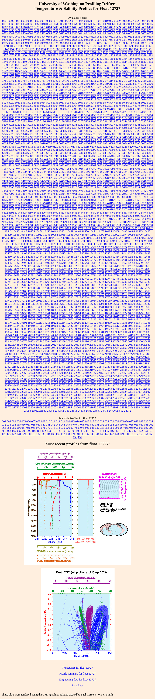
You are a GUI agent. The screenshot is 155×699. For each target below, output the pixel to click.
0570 (137, 30)
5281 (99, 127)
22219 (46, 376)
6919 (43, 165)
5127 (118, 112)
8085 (99, 196)
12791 (54, 284)
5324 (150, 130)
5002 (150, 96)
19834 (8, 332)
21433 (115, 357)
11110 (66, 244)
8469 (131, 212)
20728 (31, 350)
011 (53, 421)
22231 (54, 376)
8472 (137, 212)
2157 (36, 83)
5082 (11, 108)
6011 (24, 143)
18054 (85, 300)
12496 (39, 262)
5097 (99, 108)
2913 (150, 93)
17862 (116, 297)
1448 (11, 61)
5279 (87, 127)
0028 (137, 20)
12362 (31, 247)
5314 (87, 130)
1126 (111, 46)
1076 (99, 42)
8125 (5, 200)
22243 (77, 376)
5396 (36, 137)
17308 (100, 291)
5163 (144, 115)
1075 (93, 42)
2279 (150, 86)
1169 (136, 49)
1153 (37, 49)
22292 (8, 379)
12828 (146, 284)
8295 (43, 209)
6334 (43, 152)
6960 (81, 165)
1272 (124, 52)
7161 (118, 171)
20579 (139, 344)
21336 (46, 357)
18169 (46, 303)
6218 (86, 146)
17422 (46, 294)
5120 (74, 112)
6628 (5, 159)
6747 (125, 159)
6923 (68, 165)
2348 (68, 90)
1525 (43, 64)
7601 (30, 187)
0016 (93, 20)
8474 (144, 212)
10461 (62, 231)
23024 (123, 391)
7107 (144, 168)
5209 (93, 121)
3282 (87, 96)
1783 (17, 80)
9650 (62, 225)
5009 (43, 99)
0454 (137, 27)
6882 (112, 162)
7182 (11, 174)
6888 (144, 162)
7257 (24, 178)
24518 (73, 410)
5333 (55, 134)
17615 (46, 297)
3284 (99, 96)
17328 (123, 291)
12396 (100, 250)
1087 (131, 42)
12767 (46, 281)
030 (146, 421)
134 (48, 434)
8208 (30, 206)
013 (63, 421)
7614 (99, 187)
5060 (30, 105)
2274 (118, 86)
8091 (118, 196)
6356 (118, 152)
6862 (68, 162)
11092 (96, 240)
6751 (150, 159)
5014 (74, 99)
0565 (106, 30)
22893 (146, 388)
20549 (100, 344)
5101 (118, 108)
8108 (125, 196)
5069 (87, 105)
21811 (123, 363)
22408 (46, 379)
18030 (62, 300)
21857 (69, 366)
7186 (36, 174)
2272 (106, 86)
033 (9, 424)
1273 (130, 52)
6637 (55, 159)
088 (127, 427)
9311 (112, 222)
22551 (39, 382)
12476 (85, 259)
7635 (143, 187)
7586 (112, 184)
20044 (23, 335)
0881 (144, 39)
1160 (80, 49)
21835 (23, 366)
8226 (106, 206)
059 (136, 424)
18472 (131, 306)
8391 (150, 209)
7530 (112, 181)
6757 (36, 162)
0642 (87, 33)
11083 (43, 240)
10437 (133, 228)
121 (136, 430)
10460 (54, 231)
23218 (15, 398)
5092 (74, 108)
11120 (110, 244)
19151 (139, 319)
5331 (43, 134)
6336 (55, 152)
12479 (108, 259)
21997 (139, 369)
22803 (62, 388)
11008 (35, 237)
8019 (11, 196)
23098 (93, 394)
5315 (93, 130)
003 (14, 421)
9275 (24, 222)
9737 (131, 225)
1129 (130, 46)
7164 (125, 171)
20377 (131, 341)
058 (131, 424)
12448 (69, 256)
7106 (137, 168)
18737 (15, 313)
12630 (85, 269)
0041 (49, 24)
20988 (8, 354)
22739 (100, 385)
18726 (8, 313)
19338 (123, 322)
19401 (46, 325)
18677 (116, 310)
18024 (54, 300)
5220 (5, 124)
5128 (124, 112)
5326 (11, 134)
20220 (116, 338)
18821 (116, 313)
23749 (131, 404)
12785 (15, 284)
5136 (17, 115)
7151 (55, 171)
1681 (11, 74)
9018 (43, 218)
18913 (54, 316)
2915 (11, 96)
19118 (100, 319)
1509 (93, 61)
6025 (80, 143)
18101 (8, 303)
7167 (143, 171)
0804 (43, 36)
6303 (118, 149)
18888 (46, 316)
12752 (146, 278)
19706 (85, 328)
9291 (43, 222)
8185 (74, 203)
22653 (131, 382)
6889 (150, 162)
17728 (85, 297)
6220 (99, 146)
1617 (131, 68)
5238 (118, 124)
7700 (131, 190)
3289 (131, 96)
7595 (144, 184)
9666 (106, 225)
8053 (55, 196)
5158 (112, 115)
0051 (55, 24)
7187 (43, 174)
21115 (62, 354)
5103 (131, 108)
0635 (68, 33)
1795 (81, 80)
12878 (15, 288)
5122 (86, 112)
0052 (62, 24)
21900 (8, 369)
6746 (118, 159)
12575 (8, 266)
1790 (62, 80)
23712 (100, 404)
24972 (127, 410)
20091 (85, 335)
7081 (49, 168)
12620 (8, 269)
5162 (137, 115)
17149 (8, 291)
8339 (62, 209)
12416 (69, 253)
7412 (24, 181)
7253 (11, 178)
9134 (118, 218)
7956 (106, 193)
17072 (123, 288)
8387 (137, 209)
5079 (144, 105)
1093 (19, 46)
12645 (54, 272)
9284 (30, 222)
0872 (93, 39)
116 (112, 430)
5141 (49, 115)
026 (126, 421)
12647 (69, 272)
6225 (124, 146)
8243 (125, 206)
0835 (150, 36)
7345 (74, 178)
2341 (24, 90)
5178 (87, 118)
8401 (36, 212)
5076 (125, 105)
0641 (81, 33)
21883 (123, 366)
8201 (144, 203)
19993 (108, 332)
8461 (112, 212)
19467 (100, 325)
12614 (108, 266)
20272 (31, 341)
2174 (137, 83)
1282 (36, 55)
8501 (81, 215)
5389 (5, 137)
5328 (24, 134)
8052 (49, 196)
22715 (46, 385)
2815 (74, 93)
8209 (36, 206)
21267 (123, 354)
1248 (99, 52)
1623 (11, 71)
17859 (108, 297)
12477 (93, 259)
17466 (93, 294)
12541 (69, 262)
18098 (146, 300)
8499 (74, 215)
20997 (23, 354)
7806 (17, 193)
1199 (42, 52)
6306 (137, 149)
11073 (12, 240)
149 (122, 434)
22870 (131, 388)
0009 (49, 20)
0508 (62, 30)
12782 (139, 281)
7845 (49, 193)
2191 (68, 86)
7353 (93, 178)
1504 (81, 61)
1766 (87, 77)
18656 (100, 310)
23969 (42, 410)
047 (77, 424)
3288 (125, 96)
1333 (150, 55)
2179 (11, 86)
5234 (93, 124)
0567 (118, 30)
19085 (62, 319)
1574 (17, 68)
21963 (85, 369)
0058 (99, 24)
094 (4, 430)
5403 (81, 137)
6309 (5, 152)
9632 (24, 225)
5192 (17, 121)
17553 (8, 297)
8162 (112, 200)
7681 (99, 190)
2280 (5, 90)
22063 (31, 372)
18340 (15, 306)
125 (4, 434)
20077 (69, 335)
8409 (55, 212)
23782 (8, 407)
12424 (123, 253)
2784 (106, 90)
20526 (46, 344)
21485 (31, 360)
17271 (85, 291)
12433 (23, 256)
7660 (43, 190)
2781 (87, 90)
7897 (81, 193)
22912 (8, 391)
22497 (139, 379)
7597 (5, 187)
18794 (77, 313)
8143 (62, 200)
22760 (15, 388)
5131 (137, 112)
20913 (93, 350)
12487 (15, 262)
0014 (80, 20)
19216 (46, 322)
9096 (93, 218)
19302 (92, 322)
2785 (112, 90)
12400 (116, 250)
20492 (23, 344)
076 (68, 427)
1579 (49, 68)
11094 (111, 240)
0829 (112, 36)
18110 (15, 303)
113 (97, 430)
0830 (118, 36)
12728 (23, 278)
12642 (31, 272)
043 (58, 424)
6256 (11, 149)
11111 (73, 244)
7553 (11, 184)
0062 (125, 24)
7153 (68, 171)
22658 (139, 382)
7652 (30, 190)
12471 (54, 259)
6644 (99, 159)
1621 (150, 68)
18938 (77, 316)
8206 (17, 206)
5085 (30, 108)
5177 (81, 118)
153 (141, 434)
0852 (49, 39)
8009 (150, 193)
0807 (55, 36)
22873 (139, 388)
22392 (39, 379)
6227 (137, 146)
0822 (81, 36)
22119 (85, 372)
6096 (137, 143)
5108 (12, 112)
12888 (85, 288)
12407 (8, 253)
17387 (23, 294)
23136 (123, 394)
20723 (23, 350)
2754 (81, 90)
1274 (137, 52)
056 (122, 424)
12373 (116, 247)
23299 (39, 398)
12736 (62, 278)
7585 (106, 184)
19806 (146, 328)
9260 (144, 218)
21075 (47, 354)
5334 (62, 134)
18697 (131, 310)
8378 (99, 209)
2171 (118, 83)
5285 (125, 127)
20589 (8, 347)
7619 (118, 187)
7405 (11, 181)
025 (121, 421)
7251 (150, 174)
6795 (62, 162)
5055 (5, 105)
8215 (74, 206)
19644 (62, 328)
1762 (62, 77)
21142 (85, 354)
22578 (77, 382)
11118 (103, 244)
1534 (62, 64)
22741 (108, 385)
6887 (137, 162)
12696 (39, 275)
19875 (39, 332)
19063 (15, 319)
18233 (69, 303)
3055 (43, 96)
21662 (146, 360)
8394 (17, 212)
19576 (131, 325)
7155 (80, 171)
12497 (46, 262)
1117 (56, 46)
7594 (137, 184)
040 (43, 424)
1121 (80, 46)
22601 (93, 382)
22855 (123, 388)
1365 (131, 58)
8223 (99, 206)
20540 (85, 344)
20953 (123, 350)
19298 (85, 322)
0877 (125, 39)
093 (151, 427)
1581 (62, 68)
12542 (77, 262)
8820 (125, 215)
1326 (131, 55)
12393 (85, 250)
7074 (17, 168)
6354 (106, 152)
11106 (43, 244)
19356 (146, 322)
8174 (17, 203)
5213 (118, 121)
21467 (8, 360)
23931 (116, 407)
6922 (62, 165)
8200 (137, 203)
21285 (138, 354)
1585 (87, 68)
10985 (62, 234)
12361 (23, 247)
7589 (125, 184)
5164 (150, 115)
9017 (36, 218)
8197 (118, 203)
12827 (139, 284)
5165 (5, 118)
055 (117, 424)
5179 (93, 118)
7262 (49, 178)
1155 (49, 49)
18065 (100, 300)
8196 (112, 203)
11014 (50, 237)
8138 (43, 200)
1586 (93, 68)
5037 (62, 102)
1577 (36, 68)
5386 (144, 134)
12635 (123, 269)
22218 (39, 376)
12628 (69, 269)
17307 (93, 291)
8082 (93, 196)
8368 (68, 209)
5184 (125, 118)
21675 (31, 363)
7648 (17, 190)
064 (9, 427)
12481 (123, 259)
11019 (73, 237)
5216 (137, 121)
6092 (112, 143)
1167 (124, 49)
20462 (8, 344)
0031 (5, 24)
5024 (131, 99)
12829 (8, 288)
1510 (99, 61)
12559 (139, 262)
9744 (137, 225)
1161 (86, 49)
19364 (15, 325)
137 (63, 434)
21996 (131, 369)
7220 (118, 174)
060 (141, 424)
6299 (93, 149)
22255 (93, 376)
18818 (100, 313)
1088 (137, 42)
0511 (80, 30)
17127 (146, 288)
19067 (39, 319)
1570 (144, 64)
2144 (106, 80)
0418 (80, 27)
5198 (55, 121)
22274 (123, 376)
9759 (36, 228)
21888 (131, 366)
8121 (143, 196)
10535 (15, 234)
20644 (116, 347)
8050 (43, 196)
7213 (87, 174)
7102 (131, 168)
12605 (39, 266)
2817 (87, 93)
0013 (74, 20)
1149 (12, 49)
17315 (108, 291)
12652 (108, 272)
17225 (54, 291)
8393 (11, 212)
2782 (93, 90)
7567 (55, 184)
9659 (87, 225)
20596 (23, 347)
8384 (131, 209)
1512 (112, 61)
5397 (43, 137)
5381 (118, 134)
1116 (50, 46)
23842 (46, 407)
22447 (85, 379)
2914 (5, 96)
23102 (100, 394)
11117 (95, 244)
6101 (11, 146)
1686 (43, 74)
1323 (118, 55)
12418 (85, 253)
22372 (31, 379)
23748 (123, 404)
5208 (87, 121)
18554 (15, 310)
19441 (77, 325)
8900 (17, 218)
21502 (77, 360)
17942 (8, 300)
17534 (139, 294)
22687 (15, 385)
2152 (5, 83)
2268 (81, 86)
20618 (54, 347)
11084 (50, 240)
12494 (31, 262)
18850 (146, 313)
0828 (106, 36)
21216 (107, 354)
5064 (55, 105)
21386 (85, 357)
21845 (54, 366)
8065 (62, 196)
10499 (8, 234)
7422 (36, 181)
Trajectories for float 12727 (77, 667)
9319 (143, 222)
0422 (106, 27)
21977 (108, 369)
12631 (93, 269)
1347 (81, 58)
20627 (85, 347)
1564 (106, 64)
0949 (43, 42)
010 (48, 421)
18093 (131, 300)
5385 (137, 134)
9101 (106, 218)
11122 (118, 244)
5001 (144, 96)
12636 (131, 269)
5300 (11, 130)
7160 (112, 171)
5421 (11, 140)
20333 (77, 341)
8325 (55, 209)
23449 (8, 401)
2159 (49, 83)
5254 (62, 127)
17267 (77, 291)
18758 (39, 313)
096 (14, 430)
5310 (74, 130)
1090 (150, 42)
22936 (39, 391)
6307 (144, 149)
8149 (87, 200)
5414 (118, 137)
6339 (74, 152)
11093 (104, 240)
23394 (108, 398)
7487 (87, 181)
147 (112, 434)
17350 (146, 291)
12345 (140, 244)
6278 (36, 149)
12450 (85, 256)
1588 (106, 68)
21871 (93, 366)
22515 (8, 382)
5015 (80, 99)
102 (44, 430)
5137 (24, 115)
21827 (8, 366)
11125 (125, 244)
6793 (49, 162)
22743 (116, 385)
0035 (30, 24)
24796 (112, 410)
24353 (66, 410)
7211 (74, 174)
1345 (68, 58)
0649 (125, 33)
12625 (46, 269)
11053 (96, 237)
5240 (131, 124)
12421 (108, 253)
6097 (143, 143)
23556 (146, 401)
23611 (69, 404)
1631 (43, 71)
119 (126, 430)
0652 (144, 33)
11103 (21, 244)
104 (53, 430)
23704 (92, 404)
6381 (17, 156)
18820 (108, 313)
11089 (73, 240)
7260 (36, 178)
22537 (31, 382)
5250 (43, 127)
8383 (125, 209)
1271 (118, 52)
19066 (31, 319)
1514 (125, 61)
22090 (62, 372)
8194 (106, 203)
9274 (17, 222)
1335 (11, 58)
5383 (125, 134)
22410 (54, 379)
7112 (150, 168)
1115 (43, 46)
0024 (118, 20)
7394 (137, 178)
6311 (17, 152)
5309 (68, 130)
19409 (54, 325)
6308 (150, 149)
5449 (106, 140)
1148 (6, 49)
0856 (74, 39)
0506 (49, 30)
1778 (137, 77)
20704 (15, 350)
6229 (150, 146)
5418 (143, 137)
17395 (31, 294)
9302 (81, 222)
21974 (100, 369)
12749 (123, 278)
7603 (36, 187)
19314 (100, 322)
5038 (68, 102)
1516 (137, 61)
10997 (146, 234)
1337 (24, 58)
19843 (15, 332)
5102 (125, 108)
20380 (139, 341)
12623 (31, 269)
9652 (68, 225)
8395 (24, 212)
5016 (87, 99)
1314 (68, 55)
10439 (141, 228)
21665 (8, 363)
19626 (46, 328)
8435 (68, 212)
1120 (74, 46)
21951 (69, 369)
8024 (17, 196)
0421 (99, 27)
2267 (74, 86)
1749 (131, 74)
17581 (23, 297)
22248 (85, 376)
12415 (62, 253)
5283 (112, 127)
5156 (99, 115)
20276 (39, 341)
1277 (5, 55)
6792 (43, 162)
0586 (17, 33)
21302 (31, 357)
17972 (23, 300)
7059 (144, 165)
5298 (150, 127)
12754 (8, 281)
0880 (137, 39)
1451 (30, 61)
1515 (131, 61)
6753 (11, 162)
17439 (77, 294)
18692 (123, 310)
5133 (149, 112)
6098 (150, 143)
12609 (69, 266)
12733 (46, 278)
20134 (8, 338)
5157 (106, 115)
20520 (39, 344)
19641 (54, 328)
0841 (30, 39)
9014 (30, 218)
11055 (111, 237)
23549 (139, 401)
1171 (148, 49)
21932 (46, 369)
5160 (125, 115)
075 (63, 427)
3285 (106, 96)
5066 (68, 105)
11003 (20, 237)
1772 (118, 77)
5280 (93, 127)
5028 (5, 102)
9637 (36, 225)
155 (151, 434)
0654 (150, 33)
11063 (142, 237)
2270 (93, 86)
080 (87, 427)
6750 (143, 159)
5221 (11, 124)
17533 (131, 294)
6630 (17, 159)
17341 (139, 291)
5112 (30, 112)
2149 (137, 80)
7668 (74, 190)
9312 (118, 222)
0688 (5, 36)
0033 (17, 24)
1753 (5, 77)
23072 (62, 394)
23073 (69, 394)
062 (151, 424)
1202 (61, 52)
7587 (118, 184)
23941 (123, 407)
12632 (100, 269)
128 (19, 434)
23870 (93, 407)
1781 (5, 80)
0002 (11, 20)
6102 (18, 146)
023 (112, 421)
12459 (8, 259)
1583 (74, 68)
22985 (108, 391)
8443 (74, 212)
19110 (92, 319)
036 (24, 424)
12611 (85, 266)
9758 (30, 228)
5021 (118, 99)
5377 (99, 134)
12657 (146, 272)
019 (92, 421)
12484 (146, 259)
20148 (54, 338)
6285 (81, 149)
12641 (23, 272)
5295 (144, 127)
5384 (131, 134)
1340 (43, 58)
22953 (46, 391)
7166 (137, 171)
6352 (93, 152)
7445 (62, 181)
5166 (11, 118)
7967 (112, 193)
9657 (81, 225)
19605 (23, 328)
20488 (15, 344)
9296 (62, 222)
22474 (100, 379)
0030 (150, 20)
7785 (5, 193)
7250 (143, 174)
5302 (24, 130)
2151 (150, 80)
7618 (112, 187)
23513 (100, 401)
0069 (17, 27)
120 (131, 430)
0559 (93, 30)
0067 (5, 27)
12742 (85, 278)
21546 (116, 360)
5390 (11, 137)
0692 (30, 36)
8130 (30, 200)
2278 (144, 86)
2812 (55, 93)
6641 (81, 159)
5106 (150, 108)
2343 (36, 90)
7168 (150, 171)
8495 (55, 215)
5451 (118, 140)
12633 (108, 269)
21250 (115, 354)
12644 (46, 272)
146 (107, 434)
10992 (116, 234)
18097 (139, 300)
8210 (43, 206)
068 (28, 427)
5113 (36, 112)
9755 (17, 228)
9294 (55, 222)
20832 (46, 350)
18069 (108, 300)
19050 (146, 316)
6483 (99, 156)
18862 (23, 316)
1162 (93, 49)
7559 (36, 184)
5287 (131, 127)
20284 (46, 341)
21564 (123, 360)
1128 (123, 46)
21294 (15, 357)
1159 (74, 49)
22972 (85, 391)
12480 (116, 259)
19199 (31, 322)
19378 (23, 325)
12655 (131, 272)
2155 (24, 83)
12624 (39, 269)
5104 (137, 108)
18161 (38, 303)
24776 (104, 410)
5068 (81, 105)
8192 (93, 203)
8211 (49, 206)
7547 (137, 181)
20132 (146, 335)
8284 (36, 209)
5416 (131, 137)
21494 (54, 360)
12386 (62, 250)
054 (112, 424)
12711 (92, 275)
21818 (139, 363)
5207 (81, 121)
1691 (68, 74)
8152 (99, 200)
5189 (150, 118)
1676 (137, 71)
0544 (87, 30)
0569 (131, 30)
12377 (139, 247)
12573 (146, 262)
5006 (24, 99)
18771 (62, 313)
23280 (23, 398)
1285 (43, 55)
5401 (68, 137)
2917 (24, 96)
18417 (93, 306)
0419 (87, 27)
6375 (11, 156)
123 (145, 430)
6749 (137, 159)
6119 (49, 146)
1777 (131, 77)
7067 (5, 168)
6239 (5, 149)
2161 (55, 83)
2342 (30, 90)
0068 (11, 27)
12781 (131, 281)
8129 (24, 200)
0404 (49, 27)
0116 (24, 27)
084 (107, 427)
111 (88, 430)
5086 (36, 108)
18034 (69, 300)
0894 (36, 42)
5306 (49, 130)
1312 (55, 55)
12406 (146, 250)
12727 (15, 278)
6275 (17, 149)
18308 (123, 303)
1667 (87, 71)
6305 (131, 149)
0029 (143, 20)
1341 (49, 58)
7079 (36, 168)
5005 (17, 99)
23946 (146, 407)
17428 (54, 294)
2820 (106, 93)
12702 (62, 275)
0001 (5, 20)
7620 (125, 187)
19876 (46, 332)
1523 (30, 64)
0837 (11, 39)
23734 (115, 404)
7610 (74, 187)
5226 (43, 124)
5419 (150, 137)
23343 (69, 398)
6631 (24, 159)
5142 (55, 115)
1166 (117, 49)
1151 (24, 49)
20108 (108, 335)
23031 (131, 391)
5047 (112, 102)
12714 (108, 275)
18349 (23, 306)
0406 (61, 27)
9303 (87, 222)
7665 (62, 190)
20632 (100, 347)
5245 (11, 127)
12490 (23, 262)
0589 (24, 33)
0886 (5, 42)
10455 (31, 231)
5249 (36, 127)
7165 (131, 171)
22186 (146, 372)
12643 (39, 272)
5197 (49, 121)
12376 (131, 247)
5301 (17, 130)
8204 (5, 206)
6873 (81, 162)
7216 (106, 174)
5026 (143, 99)
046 (73, 424)
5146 (81, 115)
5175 (68, 118)
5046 (106, 102)
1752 (150, 74)
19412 (62, 325)
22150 (100, 372)
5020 (112, 99)
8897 (150, 215)
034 (14, 424)
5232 (81, 124)
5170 (36, 118)
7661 (49, 190)
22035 (146, 369)
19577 (139, 325)
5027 (150, 99)
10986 (69, 234)
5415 (125, 137)
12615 (115, 266)
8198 (125, 203)
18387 (69, 306)
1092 (13, 46)
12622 (23, 269)
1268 (105, 52)
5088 (49, 108)
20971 (146, 350)
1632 (49, 71)
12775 (93, 281)
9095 (87, 218)
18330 (8, 306)
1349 (93, 58)
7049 (131, 165)
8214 (68, 206)
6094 (125, 143)
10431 (95, 228)
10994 (123, 234)
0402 (43, 27)
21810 (116, 363)
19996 (116, 332)
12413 (54, 253)
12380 (15, 250)
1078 (112, 42)
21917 (39, 369)
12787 (31, 284)
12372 (108, 247)
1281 (30, 55)
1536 (74, 64)
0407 (68, 27)
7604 (43, 187)
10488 (116, 231)
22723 (62, 385)
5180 (99, 118)
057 (127, 424)
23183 (139, 394)
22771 (31, 388)
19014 (108, 316)
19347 (139, 322)
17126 (139, 288)
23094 (85, 394)
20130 (139, 335)
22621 (108, 382)
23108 (108, 394)
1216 (93, 52)
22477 (108, 379)
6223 (112, 146)
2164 (74, 83)
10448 (15, 231)
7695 (112, 190)
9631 (17, 225)
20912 (85, 350)
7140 (30, 171)
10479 (100, 231)
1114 (37, 46)
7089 (93, 168)
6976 (125, 165)
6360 (143, 152)
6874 (87, 162)
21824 (146, 363)
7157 (93, 171)
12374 (123, 247)
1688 (55, 74)
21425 (108, 357)
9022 (49, 218)
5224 (30, 124)
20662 (131, 347)
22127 (92, 372)
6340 (80, 152)
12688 (23, 275)
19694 (77, 328)
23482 (54, 401)
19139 (123, 319)
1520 (11, 64)
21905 (23, 369)
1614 (112, 68)
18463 (123, 306)
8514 (99, 215)
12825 (123, 284)
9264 (150, 218)
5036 (55, 102)
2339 (11, 90)
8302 (49, 209)
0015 (87, 20)
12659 (15, 275)
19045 (139, 316)
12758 (31, 281)
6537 (137, 156)
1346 (74, 58)
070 (38, 427)
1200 (48, 52)
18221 (62, 303)
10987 (77, 234)
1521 (17, 64)
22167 (115, 372)
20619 (62, 347)
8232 (112, 206)
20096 (93, 335)
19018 (123, 316)
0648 (118, 33)
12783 (146, 281)
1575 (24, 68)
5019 (106, 99)
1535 (68, 64)
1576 (30, 68)
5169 (30, 118)
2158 (43, 83)
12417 (77, 253)
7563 (43, 184)
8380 (106, 209)
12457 (139, 256)
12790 (46, 284)
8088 (112, 196)
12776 (100, 281)
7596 (150, 184)
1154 (43, 49)
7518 (106, 181)
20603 (39, 347)
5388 (150, 134)
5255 (68, 127)
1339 (36, 58)
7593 (131, 184)
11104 (29, 244)
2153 (11, 83)
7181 (5, 174)
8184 (68, 203)
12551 (116, 262)
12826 (131, 284)
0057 (93, 24)
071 (43, 427)
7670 (81, 190)
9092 (74, 218)
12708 (77, 275)
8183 (62, 203)
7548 (144, 181)
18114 (23, 303)
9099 (99, 218)
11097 (126, 240)
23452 (15, 401)
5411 (99, 137)
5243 (150, 124)
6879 (99, 162)
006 (28, 421)
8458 (106, 212)
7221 (125, 174)
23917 (108, 407)
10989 (93, 234)
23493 (77, 401)
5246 (17, 127)
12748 (116, 278)
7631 (137, 187)
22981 (100, 391)
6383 (30, 156)
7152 (61, 171)
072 (48, 427)
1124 (99, 46)
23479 (46, 401)
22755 (146, 385)
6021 (55, 143)
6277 (30, 149)
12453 (108, 256)
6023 (68, 143)
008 (38, 421)
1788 (49, 80)
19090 (69, 319)
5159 (118, 115)
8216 (80, 206)
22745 (123, 385)
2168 (99, 83)
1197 (30, 52)
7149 (43, 171)
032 (4, 424)
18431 (100, 306)
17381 (15, 294)
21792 (93, 363)
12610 (77, 266)
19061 (8, 319)
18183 (54, 303)
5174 (62, 118)
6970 (106, 165)
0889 (24, 42)
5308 (62, 130)
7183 (17, 174)
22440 (69, 379)
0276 (36, 27)
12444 (39, 256)
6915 (17, 165)
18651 (93, 310)
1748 (125, 74)
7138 (17, 171)
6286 (87, 149)
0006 (36, 20)
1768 (99, 77)
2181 (24, 86)
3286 (112, 96)
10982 (39, 234)
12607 (54, 266)
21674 (23, 363)
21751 (62, 363)
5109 (18, 112)
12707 (69, 275)
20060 (54, 335)
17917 (139, 297)
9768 (81, 228)
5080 (150, 105)
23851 (54, 407)
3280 (74, 96)
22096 (77, 372)
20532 (69, 344)
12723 (139, 275)
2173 (131, 83)
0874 (106, 39)
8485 (36, 215)
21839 (39, 366)
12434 (31, 256)
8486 (43, 215)
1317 (87, 55)
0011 (61, 20)
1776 (125, 77)
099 (29, 430)
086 (117, 427)
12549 (100, 262)
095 (9, 430)
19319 (108, 322)
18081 (116, 300)
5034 (43, 102)
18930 (69, 316)
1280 (24, 55)
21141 (77, 354)
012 (58, 421)
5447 (93, 140)
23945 (139, 407)
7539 (118, 181)
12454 (116, 256)
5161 (131, 115)
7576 (87, 184)
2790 (144, 90)
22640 (116, 382)
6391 (36, 156)
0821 (74, 36)
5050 (131, 102)
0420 (93, 27)
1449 (17, 61)
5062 (43, 105)
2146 (118, 80)
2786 (118, 90)
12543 (85, 262)
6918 (36, 165)
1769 (106, 77)
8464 (118, 212)
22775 (39, 388)
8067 (74, 196)
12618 (139, 266)
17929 (146, 297)
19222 (54, 322)
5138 (30, 115)
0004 (24, 20)
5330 (36, 134)
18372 (46, 306)
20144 (46, 338)
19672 (69, 328)
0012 (68, 20)
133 (43, 434)
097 (19, 430)
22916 (15, 391)
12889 (93, 288)
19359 (8, 325)
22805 (69, 388)
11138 (133, 244)
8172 (5, 203)
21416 (100, 357)
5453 (131, 140)
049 (87, 424)
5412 (106, 137)
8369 (74, 209)
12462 (31, 259)
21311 (39, 357)
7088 (87, 168)
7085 (74, 168)
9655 (74, 225)
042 (53, 424)
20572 (123, 344)
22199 (8, 376)
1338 (30, 58)
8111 (131, 196)
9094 (81, 218)
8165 (131, 200)
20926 (108, 350)
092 (146, 427)
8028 (24, 196)
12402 (131, 250)
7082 (55, 168)
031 (151, 421)
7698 (118, 190)
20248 (8, 341)
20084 (77, 335)
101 (39, 430)
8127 (17, 200)
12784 (8, 284)
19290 (77, 322)
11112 (81, 244)
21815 (131, 363)
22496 (131, 379)
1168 (130, 49)
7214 (93, 174)
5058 (24, 105)
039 (38, 424)
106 (63, 430)
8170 (150, 200)
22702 (31, 385)
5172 (49, 118)
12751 (139, 278)
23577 (15, 404)
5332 (49, 134)
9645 (49, 225)
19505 (108, 325)
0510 (74, 30)
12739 (69, 278)
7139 (24, 171)
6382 (24, 156)
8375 (93, 209)
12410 (31, 253)
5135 (11, 115)
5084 (24, 108)
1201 (55, 52)
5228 (55, 124)
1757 (30, 77)
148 (117, 434)
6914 (11, 165)
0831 (125, 36)
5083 (17, 108)
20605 (46, 347)
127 (14, 434)
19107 (85, 319)
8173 (11, 203)
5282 (106, 127)
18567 (31, 310)
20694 (146, 347)
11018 (66, 237)
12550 (108, 262)
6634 (43, 159)
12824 (116, 284)
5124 (99, 112)
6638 (62, 159)
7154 (74, 171)
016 (77, 421)
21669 (15, 363)
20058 (46, 335)
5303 (30, 130)
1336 (17, 58)
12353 (148, 244)
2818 (93, 93)
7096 (118, 168)
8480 (11, 215)
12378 (146, 247)
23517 (108, 401)
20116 (131, 335)
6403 (87, 156)
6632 (30, 159)
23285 (31, 398)
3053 (30, 96)
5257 (74, 127)
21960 (77, 369)
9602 (5, 225)
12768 (54, 281)
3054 (36, 96)
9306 (106, 222)
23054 (23, 394)
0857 (81, 39)
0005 (30, 20)
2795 (17, 93)
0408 (74, 27)
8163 (118, 200)
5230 (68, 124)
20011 (139, 332)
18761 (46, 313)
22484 (116, 379)
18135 (31, 303)
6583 (150, 156)
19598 (8, 328)
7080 (43, 168)
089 (131, 427)
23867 (85, 407)
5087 (43, 108)
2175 (144, 83)
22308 (15, 379)
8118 (137, 196)
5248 (30, 127)
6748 (131, 159)
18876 (39, 316)
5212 (112, 121)
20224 (123, 338)
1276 (149, 52)
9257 (137, 218)
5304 (36, 130)
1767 (93, 77)
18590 (39, 310)
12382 (31, 250)
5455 (137, 140)
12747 (108, 278)
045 (68, 424)
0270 (30, 27)
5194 (30, 121)
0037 (36, 24)
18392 (77, 306)
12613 (100, 266)
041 (48, 424)
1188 (24, 52)
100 (34, 430)
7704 (137, 190)
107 (68, 430)
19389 (31, 325)
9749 (143, 225)
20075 (62, 335)
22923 (23, 391)
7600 (24, 187)
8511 (93, 215)
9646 (55, 225)
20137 (31, 338)
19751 (131, 328)
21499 (62, 360)
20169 (77, 338)
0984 (68, 42)
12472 (62, 259)
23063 (39, 394)
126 (9, 434)
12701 (54, 275)
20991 (16, 354)
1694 (87, 74)
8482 (24, 215)
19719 (100, 328)
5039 (74, 102)
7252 (5, 178)
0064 (137, 24)
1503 (74, 61)
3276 (49, 96)
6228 (143, 146)
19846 (23, 332)
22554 (46, 382)
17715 (77, 297)
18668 (108, 310)
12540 (62, 262)
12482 (131, 259)
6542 (144, 156)
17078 (131, 288)
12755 (15, 281)
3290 (137, 96)
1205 (80, 52)
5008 (36, 99)
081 (92, 427)
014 (68, 421)
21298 (23, 357)
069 (33, 427)
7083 (62, 168)
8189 (87, 203)
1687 (49, 74)
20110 (123, 335)
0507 (55, 30)
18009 (31, 300)
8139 (49, 200)
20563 (116, 344)
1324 (125, 55)
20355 (108, 341)
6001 (144, 140)
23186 (146, 394)
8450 (93, 212)
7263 (55, 178)
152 (136, 434)
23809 (39, 407)
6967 (93, 165)
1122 (86, 46)
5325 (5, 134)
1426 (150, 58)
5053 (150, 102)
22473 (93, 379)
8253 (150, 206)
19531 (123, 325)
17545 (146, 294)
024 (117, 421)
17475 (100, 294)
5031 (24, 102)
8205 (11, 206)
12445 (46, 256)
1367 (144, 58)
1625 (24, 71)
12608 (62, 266)
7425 (43, 181)
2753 (74, 90)
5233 (87, 124)
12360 (15, 247)
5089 (55, 108)
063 (4, 427)
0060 (112, 24)
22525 (23, 382)
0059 (106, 24)
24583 (89, 410)
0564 (99, 30)
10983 (46, 234)
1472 (49, 61)
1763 (68, 77)
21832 (15, 366)
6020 (49, 143)
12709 (85, 275)
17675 (62, 297)
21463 (146, 357)
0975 (62, 42)
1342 (55, 58)
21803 (100, 363)
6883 (118, 162)
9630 (11, 225)
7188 (49, 174)
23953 (27, 410)
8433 (62, 212)
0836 (5, 39)
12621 (15, 269)
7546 (131, 181)
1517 (143, 61)
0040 (43, 24)
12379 (8, 250)
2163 (68, 83)
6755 (24, 162)
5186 (131, 118)
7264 (62, 178)
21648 (139, 360)
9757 (24, 228)
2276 (131, 86)
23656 (77, 404)
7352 (87, 178)
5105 (144, 108)
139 (73, 434)
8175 (24, 203)
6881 (106, 162)
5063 (49, 105)
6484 (106, 156)
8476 (150, 212)
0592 (36, 33)
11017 (58, 237)
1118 (62, 46)
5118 (61, 112)
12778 (108, 281)
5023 (125, 99)
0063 (131, 24)
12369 (85, 247)
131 (33, 434)
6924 (74, 165)
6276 (24, 149)
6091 (106, 143)
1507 (87, 61)
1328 (144, 55)
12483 (139, 259)
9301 (74, 222)
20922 (100, 350)
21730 (54, 363)
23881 (100, 407)
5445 (81, 140)
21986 (123, 369)
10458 (46, 231)
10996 (139, 234)
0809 (62, 36)
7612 (87, 187)
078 (77, 427)
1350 (99, 58)
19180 (15, 322)
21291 (8, 357)
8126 (11, 200)
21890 (139, 366)
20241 (139, 338)
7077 (24, 168)
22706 (39, 385)
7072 (11, 168)
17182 (39, 291)
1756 (24, 77)
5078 (137, 105)
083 (102, 427)
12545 (93, 262)
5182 (112, 118)
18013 (39, 300)
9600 (150, 222)
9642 (43, 225)
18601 (54, 310)
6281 (55, 149)
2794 (11, 93)
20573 (131, 344)
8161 (106, 200)
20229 (131, 338)
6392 (43, 156)
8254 (5, 209)
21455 (139, 357)
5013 (68, 99)
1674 (131, 71)
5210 (99, 121)
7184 (24, 174)
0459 (17, 30)
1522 (24, 64)
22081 (54, 372)
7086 (81, 168)
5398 (49, 137)
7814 (24, 193)
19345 (131, 322)
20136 (23, 338)
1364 (125, 58)
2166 (87, 83)
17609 (39, 297)
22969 (69, 391)
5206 (74, 121)
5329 (30, 134)
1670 (106, 71)
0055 (81, 24)
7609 (68, 187)
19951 (69, 332)
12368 (77, 247)
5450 (112, 140)
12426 (131, 253)
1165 (111, 49)
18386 (62, 306)
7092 (106, 168)
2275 (125, 86)
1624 (17, 71)
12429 (146, 253)
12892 (100, 288)
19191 (23, 322)
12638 (146, 269)
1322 (112, 55)
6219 (93, 146)
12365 (54, 247)
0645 (106, 33)
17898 (131, 297)
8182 (55, 203)
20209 (108, 338)
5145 (74, 115)
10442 (149, 228)
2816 (81, 93)
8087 (106, 196)
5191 (11, 121)
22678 (8, 385)
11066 (5, 240)
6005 (5, 143)
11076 (28, 240)
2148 (131, 80)
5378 (106, 134)
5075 (118, 105)
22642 (123, 382)
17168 (23, 291)
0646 (112, 33)
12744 (93, 278)
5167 (17, 118)
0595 (55, 33)
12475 (77, 259)
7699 (125, 190)
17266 (69, 291)
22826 (85, 388)
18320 (131, 303)
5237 (112, 124)
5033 (36, 102)
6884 (125, 162)
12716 (115, 275)
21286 (146, 354)
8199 (131, 203)
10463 (69, 231)
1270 (112, 52)
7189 (55, 174)
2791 (150, 90)
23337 (62, 398)
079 (82, 427)
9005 (24, 218)
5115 (49, 112)
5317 (106, 130)
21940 (62, 369)
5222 (17, 124)
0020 (112, 20)
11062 (134, 237)
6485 (112, 156)
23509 (93, 401)
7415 (30, 181)
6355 (112, 152)
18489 (139, 306)
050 (92, 424)
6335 (49, 152)
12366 (62, 247)
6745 (112, 159)
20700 (8, 350)
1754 (11, 77)
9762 (49, 228)
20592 (15, 347)
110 (83, 430)
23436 (146, 398)
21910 (31, 369)
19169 (146, 319)
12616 (123, 266)
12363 (39, 247)
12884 (62, 288)
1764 (74, 77)
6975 (118, 165)
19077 (54, 319)
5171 (43, 118)
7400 (150, 178)
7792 (11, 193)
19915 (62, 332)
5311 (80, 130)
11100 (149, 240)
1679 (5, 74)
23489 (69, 401)
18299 (108, 303)
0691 (24, 36)
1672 (118, 71)
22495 (123, 379)
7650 (24, 190)
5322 (137, 130)
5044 (93, 102)
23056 (31, 394)
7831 (30, 193)
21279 (131, 354)
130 (28, 434)
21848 (62, 366)
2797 (30, 93)
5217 (143, 121)
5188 (144, 118)
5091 (68, 108)
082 (97, 427)
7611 (80, 187)
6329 (36, 152)
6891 (5, 165)
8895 (143, 215)
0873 (99, 39)
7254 (17, 178)
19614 (31, 328)
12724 (146, 275)
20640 (108, 347)
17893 (123, 297)
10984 (54, 234)
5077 (131, 105)
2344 (43, 90)
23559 (8, 404)
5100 (112, 108)
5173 (55, 118)
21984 (116, 369)
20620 (69, 347)
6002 (150, 140)
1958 (87, 80)
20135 (15, 338)
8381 (112, 209)
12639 (8, 272)
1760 (49, 77)
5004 (11, 99)
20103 (100, 335)
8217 (87, 206)
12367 (69, 247)
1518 (150, 61)
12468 (46, 259)
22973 (93, 391)
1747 (118, 74)
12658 (8, 275)
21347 (54, 357)
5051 (137, 102)
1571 (150, 64)
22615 (100, 382)
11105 (36, 244)
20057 (39, 335)
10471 (93, 231)
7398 (144, 178)
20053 (31, 335)
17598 (31, 297)
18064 (93, 300)
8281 (30, 209)
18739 (23, 313)
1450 (24, 61)
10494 (131, 231)
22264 (108, 376)
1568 (131, 64)
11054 (104, 237)
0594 (49, 33)
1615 (118, 68)
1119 (68, 46)
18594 (46, 310)
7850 (62, 193)
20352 (100, 341)
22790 (54, 388)
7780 (150, 190)
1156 (55, 49)
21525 (93, 360)
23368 (93, 398)
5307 (55, 130)
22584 (85, 382)
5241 (137, 124)
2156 (30, 83)
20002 (131, 332)
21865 (85, 366)
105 (58, 430)
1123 (92, 46)
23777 (146, 404)
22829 (93, 388)
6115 (36, 146)
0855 (68, 39)
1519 (5, 64)
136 (58, 434)
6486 (118, 156)
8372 (81, 209)
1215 (86, 52)
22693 (23, 385)
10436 (126, 228)
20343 (93, 341)
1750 (137, 74)
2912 (143, 93)
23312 (46, 398)
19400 (39, 325)
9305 (99, 222)
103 (49, 430)
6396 (62, 156)
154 (146, 434)
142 (87, 434)
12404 (139, 250)
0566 (112, 30)
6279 (43, 149)
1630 (36, 71)
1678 (150, 71)
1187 (17, 52)
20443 (146, 341)
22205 (15, 376)
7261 (43, 178)
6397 (68, 156)
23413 (123, 398)
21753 (69, 363)
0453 (131, 27)
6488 (125, 156)
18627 (69, 310)
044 (63, 424)
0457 (5, 30)
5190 (5, 121)
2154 (17, 83)
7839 (43, 193)
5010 (49, 99)
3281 (81, 96)
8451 (99, 212)
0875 (112, 39)
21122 (69, 354)
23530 (123, 401)
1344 (62, 58)
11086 (66, 240)
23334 (54, 398)
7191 (68, 174)
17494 (116, 294)
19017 (116, 316)
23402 (116, 398)
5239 (125, 124)
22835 (100, 388)
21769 (77, 363)
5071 (93, 105)
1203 (67, 52)
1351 (106, 58)
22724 (69, 385)
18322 (146, 303)
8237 (118, 206)
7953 (99, 193)
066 (19, 427)
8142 (55, 200)
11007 (28, 237)
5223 (24, 124)
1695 (93, 74)
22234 (62, 376)
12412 (46, 253)
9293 (49, 222)
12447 (62, 256)
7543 (125, 181)
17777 (100, 297)
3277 (55, 96)
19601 (15, 328)
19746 (123, 328)
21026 (31, 354)
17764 (93, 297)
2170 (112, 83)
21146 (92, 354)
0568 (125, 30)
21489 (46, 360)
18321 (139, 303)
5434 (62, 140)
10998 (5, 237)
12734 (54, 278)
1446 (5, 61)
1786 (36, 80)
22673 (146, 382)
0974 (55, 42)
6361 (150, 152)
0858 (87, 39)
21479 (23, 360)
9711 (118, 225)
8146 (81, 200)
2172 (125, 83)
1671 (112, 71)
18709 (139, 310)
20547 (93, 344)
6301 (106, 149)
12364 (46, 247)
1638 (81, 71)
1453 (43, 61)
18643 (85, 310)
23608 (54, 404)
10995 (131, 234)
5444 (74, 140)
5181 (106, 118)
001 (4, 421)
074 (58, 427)
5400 (62, 137)
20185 (93, 338)
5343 (74, 134)
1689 (62, 74)
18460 (116, 306)
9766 (74, 228)
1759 (43, 77)
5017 (93, 99)
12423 (115, 253)
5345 (81, 134)
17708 (69, 297)
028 (136, 421)
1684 (30, 74)
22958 (62, 391)
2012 (93, 80)
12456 (131, 256)
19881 (54, 332)
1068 (81, 42)
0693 (36, 36)
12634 (116, 269)
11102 (14, 244)
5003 (5, 99)
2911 (137, 93)
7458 (74, 181)
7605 (49, 187)
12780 (123, 281)
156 (75, 437)
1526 (49, 64)
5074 (112, 105)
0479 (36, 30)
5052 (144, 102)
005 (24, 421)
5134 (5, 115)
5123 (93, 112)
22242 (69, 376)
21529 (100, 360)
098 (24, 430)
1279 (17, 55)
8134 (36, 200)
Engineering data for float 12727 (77, 679)
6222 (105, 146)
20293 (54, 341)
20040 (8, 335)
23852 (62, 407)
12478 (100, 259)
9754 (11, 228)
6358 (131, 152)
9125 (112, 218)
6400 (74, 156)
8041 (36, 196)
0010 (55, 20)
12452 (100, 256)
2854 (125, 93)
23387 (100, 398)
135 (53, 434)
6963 (87, 165)
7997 (131, 193)
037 (28, 424)
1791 (68, 80)
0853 (55, 39)
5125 (105, 112)
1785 (30, 80)
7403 (5, 181)
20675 (139, 347)
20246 (146, 338)
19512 (116, 325)
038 (33, 424)
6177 (68, 146)
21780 (85, 363)
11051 (88, 237)
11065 (149, 237)
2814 (68, 93)
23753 (139, 404)
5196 (43, 121)
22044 (8, 372)
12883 (54, 288)
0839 (17, 39)
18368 (39, 306)
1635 (68, 71)
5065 (62, 105)
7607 (62, 187)
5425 (36, 140)
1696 (99, 74)
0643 (93, 33)
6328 (30, 152)
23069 (46, 394)
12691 (31, 275)
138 (68, 434)
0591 (30, 33)
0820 (68, 36)
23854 (69, 407)
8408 (49, 212)
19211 (39, 322)
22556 (62, 382)
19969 (77, 332)
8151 (93, 200)
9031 (55, 218)
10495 (139, 231)
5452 (125, 140)
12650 (93, 272)
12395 (93, 250)
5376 (93, 134)
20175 (85, 338)
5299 (5, 130)
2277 (137, 86)
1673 (125, 71)
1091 (6, 46)
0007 (43, 20)
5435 (68, 140)
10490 (123, 231)
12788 (39, 284)
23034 (139, 391)
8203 (150, 203)
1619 (144, 68)
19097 (77, 319)
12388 (69, 250)
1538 (87, 64)
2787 (125, 90)
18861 (15, 316)
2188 (49, 86)
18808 (93, 313)
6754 (17, 162)
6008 (11, 143)
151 (131, 434)
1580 (55, 68)
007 (33, 421)
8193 (99, 203)
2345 (49, 90)
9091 (68, 218)
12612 (92, 266)
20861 (69, 350)
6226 (131, 146)
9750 (150, 225)
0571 (143, 30)
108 (73, 430)
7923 (87, 193)
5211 (106, 121)
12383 (39, 250)
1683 (24, 74)
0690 (17, 36)
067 (24, 427)
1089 (144, 42)
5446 (87, 140)
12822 (100, 284)
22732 (93, 385)
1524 (36, 64)
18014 (46, 300)
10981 (31, 234)
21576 (131, 360)
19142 (131, 319)
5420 (5, 140)
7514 (99, 181)
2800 (49, 93)
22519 (15, 382)
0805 (49, 36)
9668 (112, 225)
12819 (77, 284)
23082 (77, 394)
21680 (39, 363)
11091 (88, 240)
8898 (5, 218)
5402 (74, 137)
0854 (62, 39)
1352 (112, 58)
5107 (5, 112)
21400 (92, 357)
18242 (77, 303)
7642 (5, 190)
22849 (116, 388)
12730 (39, 278)
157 (80, 437)
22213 (31, 376)
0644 (99, 33)
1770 (112, 77)
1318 (93, 55)
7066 (150, 165)
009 (43, 421)
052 (102, 424)
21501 (69, 360)
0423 (112, 27)
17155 (15, 291)
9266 (11, 222)
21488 (39, 360)
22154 (108, 372)
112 (92, 430)
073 (53, 427)
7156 (87, 171)
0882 (150, 39)
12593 (23, 266)
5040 (81, 102)
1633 (55, 71)
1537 (81, 64)
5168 (24, 118)
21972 (93, 369)
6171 (61, 146)
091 (141, 427)
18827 (131, 313)
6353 (99, 152)
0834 (144, 36)
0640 (74, 33)
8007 (144, 193)
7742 (144, 190)
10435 (118, 228)
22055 (15, 372)
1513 (118, 61)
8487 (49, 215)
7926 (93, 193)
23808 (31, 407)
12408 (15, 253)
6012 (30, 143)
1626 (30, 71)
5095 (93, 108)
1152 (31, 49)
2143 (99, 80)
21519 (85, 360)
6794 (55, 162)
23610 (62, 404)
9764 (62, 228)
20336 (85, 341)
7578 (93, 184)
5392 (24, 137)
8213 (61, 206)
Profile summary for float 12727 (77, 673)
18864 (31, 316)
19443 (85, 325)
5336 (68, 134)
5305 (43, 130)
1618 (137, 68)
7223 (137, 174)
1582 (68, 68)
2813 (62, 93)
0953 (49, 42)
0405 (55, 27)
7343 (68, 178)
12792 (62, 284)
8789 (106, 215)
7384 (125, 178)
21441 (131, 357)
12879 (23, 288)
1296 (49, 55)
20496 (31, 344)
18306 (115, 303)
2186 (36, 86)
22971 (77, 391)
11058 (126, 237)
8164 (125, 200)
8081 (87, 196)
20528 (62, 344)
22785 (46, 388)
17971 (15, 300)
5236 (106, 124)
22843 (108, 388)
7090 (99, 168)
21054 (39, 354)
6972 (112, 165)
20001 (123, 332)
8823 (131, 215)
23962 (35, 410)
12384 (46, 250)
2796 (24, 93)
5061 (36, 105)
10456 (39, 231)
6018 (36, 143)
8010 (5, 196)
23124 (116, 394)
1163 (99, 49)
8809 (118, 215)
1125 (105, 46)
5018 (99, 99)
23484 (62, 401)
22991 (116, 391)
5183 (118, 118)
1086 (125, 42)
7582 (99, 184)
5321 (131, 130)
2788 (131, 90)
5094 (87, 108)
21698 (46, 363)
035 (19, 424)
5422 (17, 140)
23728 (108, 404)
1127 (117, 46)
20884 (77, 350)
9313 (125, 222)
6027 (93, 143)
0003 (17, 20)
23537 (131, 401)
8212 (55, 206)
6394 (55, 156)
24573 (81, 410)
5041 (87, 102)
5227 (49, 124)
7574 (81, 184)
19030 (131, 316)
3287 (118, 96)
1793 (74, 80)
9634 (30, 225)
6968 (99, 165)
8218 (93, 206)
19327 (115, 322)
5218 (150, 121)
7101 (125, 168)
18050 (77, 300)
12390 (77, 250)
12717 (123, 275)
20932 (116, 350)
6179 (74, 146)
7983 (125, 193)
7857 (68, 193)
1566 (118, 64)
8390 (144, 209)
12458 (146, 256)
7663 (55, 190)
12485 (8, 262)
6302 (112, 149)
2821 (112, 93)
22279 (139, 376)
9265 (5, 222)
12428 (139, 253)
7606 (55, 187)
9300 (68, 222)
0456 (150, 27)
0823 (87, 36)
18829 (139, 313)
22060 (23, 372)
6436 (93, 156)
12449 (77, 256)
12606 (46, 266)
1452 (36, 61)
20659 (123, 347)
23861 (77, 407)
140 (77, 434)
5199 (62, 121)
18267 (85, 303)
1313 (62, 55)
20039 (146, 332)
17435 (69, 294)
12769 (62, 281)
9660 (93, 225)
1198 (36, 52)
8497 (62, 215)
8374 (87, 209)
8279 (24, 209)
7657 (36, 190)
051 (97, 424)
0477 (24, 30)
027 (131, 421)
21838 (31, 366)
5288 (137, 127)
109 (78, 430)
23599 (46, 404)
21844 (46, 366)
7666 (68, 190)
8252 (143, 206)
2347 (62, 90)
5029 (11, 102)
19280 (69, 322)
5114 (43, 112)
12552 (123, 262)
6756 (30, 162)
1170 (142, 49)
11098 (134, 240)
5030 (17, 102)
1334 (5, 58)
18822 (123, 313)
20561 (108, 344)
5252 (55, 127)
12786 (23, 284)
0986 (74, 42)
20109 (116, 335)
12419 (92, 253)
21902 (15, 369)
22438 (62, 379)
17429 (62, 294)
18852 (8, 316)
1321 (106, 55)
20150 (62, 338)
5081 (5, 108)
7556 (17, 184)
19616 (39, 328)
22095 (69, 372)
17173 (31, 291)
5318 (112, 130)
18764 (54, 313)
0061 (118, 24)
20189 (100, 338)
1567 (125, 64)
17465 (85, 294)
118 (121, 430)
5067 (74, 105)
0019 (106, 20)
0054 (74, 24)
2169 (106, 83)
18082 (123, 300)
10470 (85, 231)
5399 (55, 137)
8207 (24, 206)
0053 (68, 24)
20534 (77, 344)
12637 (139, 269)
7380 (112, 178)
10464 (77, 231)
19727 (108, 328)
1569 (137, 64)
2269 (87, 86)
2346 (55, 90)
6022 (61, 143)
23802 (23, 407)
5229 (62, 124)
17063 (116, 288)
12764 (39, 281)
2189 (55, 86)
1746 (112, 74)
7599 (17, 187)
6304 (125, 149)
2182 (30, 86)
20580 (146, 344)
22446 (77, 379)
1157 (62, 49)
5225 (36, 124)
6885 (131, 162)
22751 (131, 385)
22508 (146, 379)
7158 (99, 171)
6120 (55, 146)
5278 (81, 127)
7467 (81, 181)
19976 (93, 332)
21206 (100, 354)
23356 (77, 398)
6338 (68, 152)
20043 (15, 335)
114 (102, 430)
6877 (93, 162)
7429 (55, 181)
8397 (30, 212)
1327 (137, 55)
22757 (8, 388)
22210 (23, 376)
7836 (36, 193)
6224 (118, 146)
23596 (31, 404)
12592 (15, 266)
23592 (23, 404)
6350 (87, 152)
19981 (100, 332)
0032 (11, 24)
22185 (139, 372)
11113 (88, 244)
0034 (24, 24)
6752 (5, 162)
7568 (62, 184)
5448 (99, 140)
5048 (118, 102)
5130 (130, 112)
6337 (61, 152)
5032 (30, 102)
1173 (11, 52)
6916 (24, 165)
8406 (43, 212)
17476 (108, 294)
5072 (99, 105)
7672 (87, 190)
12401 (123, 250)
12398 (108, 250)
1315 (74, 55)
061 (146, 424)
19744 (116, 328)
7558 (30, 184)
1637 (74, 71)
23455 (23, 401)
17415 (39, 294)
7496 (93, 181)
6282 (62, 149)
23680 (85, 404)
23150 (131, 394)
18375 (54, 306)
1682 (17, 74)
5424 (30, 140)
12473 (69, 259)
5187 (137, 118)
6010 (17, 143)
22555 (54, 382)
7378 (106, 178)
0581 (150, 30)
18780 (69, 313)
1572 (5, 68)
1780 (150, 77)
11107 (51, 244)
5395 (30, 137)
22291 (146, 376)
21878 (108, 366)
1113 (31, 46)
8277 (17, 209)
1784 (24, 80)
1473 (55, 61)
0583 (11, 33)
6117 (43, 146)
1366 (137, 58)
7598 (11, 187)
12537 (54, 262)
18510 (146, 306)
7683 (106, 190)
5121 (80, 112)
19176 (8, 322)
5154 (87, 115)
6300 (99, 149)
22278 (131, 376)
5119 (67, 112)
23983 (50, 410)
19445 (93, 325)
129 (24, 434)
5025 (137, 99)
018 (87, 421)
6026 (87, 143)
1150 (18, 49)
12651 (100, 272)
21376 (69, 357)
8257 (11, 209)
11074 (20, 240)
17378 (8, 294)
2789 (137, 90)
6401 (81, 156)
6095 (131, 143)
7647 (11, 190)
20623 (77, 347)
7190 (62, 174)
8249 (137, 206)
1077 (106, 42)
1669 (99, 71)
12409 (23, 253)
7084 (68, 168)
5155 (93, 115)
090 (136, 427)
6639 (68, 159)
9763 (55, 228)
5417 (137, 137)
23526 (116, 401)
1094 (25, 46)
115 (107, 430)
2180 (17, 86)
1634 (62, 71)
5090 (62, 108)
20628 (93, 347)
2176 (150, 83)
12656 (139, 272)
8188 (81, 203)
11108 (59, 244)
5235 (99, 124)
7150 (49, 171)
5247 (24, 127)
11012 (43, 237)
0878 (131, 39)
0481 (43, 30)
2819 (99, 93)
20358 (116, 341)
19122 (108, 319)
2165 (81, 83)
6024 (74, 143)
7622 (131, 187)
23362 (85, 398)
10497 (146, 231)
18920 (62, 316)
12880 (31, 288)
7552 (5, 184)
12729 (31, 278)
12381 (23, 250)
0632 (62, 33)
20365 (123, 341)
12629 (77, 269)
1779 (144, 77)
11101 (6, 244)
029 (141, 421)
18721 (146, 310)
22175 (131, 372)
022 (107, 421)
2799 (43, 93)
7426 (49, 181)
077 (73, 427)
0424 (118, 27)
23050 (15, 394)
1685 (36, 74)
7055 (137, 165)
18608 (62, 310)
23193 (8, 398)
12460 (15, 259)
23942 (131, 407)
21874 (100, 366)
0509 (68, 30)
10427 (87, 228)
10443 (8, 231)
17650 (54, 297)
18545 (8, 310)
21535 (108, 360)
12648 (77, 272)
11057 (119, 237)
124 (150, 430)
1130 (136, 46)
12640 (15, 272)
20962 (131, 350)
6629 (11, 159)
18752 (31, 313)
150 (127, 434)
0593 (43, 33)
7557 (24, 184)
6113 (30, 146)
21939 (54, 369)
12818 (69, 284)
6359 (137, 152)
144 (97, 434)
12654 (123, 272)
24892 (119, 410)
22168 (123, 372)
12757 (23, 281)
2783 (99, 90)
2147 (125, 80)
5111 (24, 112)
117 (116, 430)
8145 (74, 200)
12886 (77, 288)
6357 (125, 152)
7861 (74, 193)
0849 (36, 39)
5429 (49, 140)
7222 (131, 174)
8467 (125, 212)
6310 (11, 152)
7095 (112, 168)
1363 (118, 58)
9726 (125, 225)
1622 (5, 71)
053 (107, 424)
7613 (93, 187)
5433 (55, 140)
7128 (11, 171)
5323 (143, 130)
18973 (85, 316)
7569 (68, 184)
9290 (36, 222)
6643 (93, 159)
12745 (100, 278)
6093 (118, 143)
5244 (5, 127)
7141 (36, 171)
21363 (62, 357)
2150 (144, 80)
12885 (69, 288)
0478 (30, 30)
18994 (93, 316)
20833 (54, 350)
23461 (31, 401)
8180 (49, 203)
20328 (62, 341)
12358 (8, 247)
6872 (74, 162)
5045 (99, 102)
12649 (85, 272)
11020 (81, 237)
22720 (54, 385)
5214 (125, 121)
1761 (55, 77)
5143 (62, 115)
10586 (23, 234)
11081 (35, 240)
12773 (77, 281)
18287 (92, 303)
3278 (62, 96)
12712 (100, 275)
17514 (123, 294)
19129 (115, 319)
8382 (118, 209)
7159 (106, 171)
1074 (87, 42)
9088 (62, 218)
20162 (69, 338)
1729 (106, 74)
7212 (80, 174)
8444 (81, 212)
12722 (131, 275)
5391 (17, 137)
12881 (39, 288)
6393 (49, 156)
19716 (93, 328)
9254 (125, 218)
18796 (85, 313)
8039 (30, 196)
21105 (54, 354)
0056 (87, 24)
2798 (36, 93)
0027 (131, 20)
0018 (99, 20)
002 (9, 421)
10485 (108, 231)
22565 (69, 382)
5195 (36, 121)
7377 (99, 178)
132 (38, 434)
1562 (93, 64)
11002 (12, 237)
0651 (137, 33)
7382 (118, 178)
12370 (93, 247)
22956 (54, 391)
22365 (23, 379)
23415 (131, 398)
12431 (15, 256)
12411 (39, 253)
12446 (54, 256)
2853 (118, 93)
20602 (31, 347)
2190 (62, 86)
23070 (54, 394)
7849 (55, 193)
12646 (62, 272)
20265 (15, 341)
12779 (116, 281)
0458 (11, 30)
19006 (100, 316)
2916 (17, 96)
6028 (99, 143)
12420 (100, 253)
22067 (39, 372)
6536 (131, 156)
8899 (11, 218)
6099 (5, 146)
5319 (118, 130)
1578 (43, 68)
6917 (30, 165)
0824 (93, 36)
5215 (131, 121)
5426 (43, 140)
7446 (68, 181)
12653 (116, 272)
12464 (39, 259)
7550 (150, 181)
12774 (85, 281)
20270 (23, 341)
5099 (106, 108)
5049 (125, 102)
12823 (108, 284)
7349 (81, 178)
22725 (77, 385)
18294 (100, 303)
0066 (150, 24)
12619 (146, 266)
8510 (87, 215)
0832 (131, 36)
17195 (46, 291)
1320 (99, 55)
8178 (36, 203)
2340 (17, 90)
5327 (17, 134)
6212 (80, 146)
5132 (143, 112)
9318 (137, 222)
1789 (55, 80)
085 (112, 427)
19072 (46, 319)
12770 (69, 281)
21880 (116, 366)
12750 (131, 278)
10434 (110, 228)
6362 (5, 156)
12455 (123, 256)
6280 (49, 149)
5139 (36, 115)
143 (92, 434)
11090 (81, 240)
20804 (39, 350)
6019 (43, 143)
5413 (112, 137)
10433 (103, 228)
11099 (142, 240)
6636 (49, 159)
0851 (43, 39)
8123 (150, 196)
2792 (5, 93)
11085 (58, 240)
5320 (125, 130)
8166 (137, 200)
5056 (11, 105)
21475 (15, 360)
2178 (5, 86)
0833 (137, 36)
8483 (30, 215)
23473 (39, 401)
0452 (125, 27)
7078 (30, 168)
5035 (49, 102)
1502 (68, 61)
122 (141, 430)
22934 (31, 391)
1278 (11, 55)
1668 (93, 71)
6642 (87, 159)
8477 (5, 215)
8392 (5, 212)
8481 (17, 215)
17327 (116, 291)
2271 (99, 86)
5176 (74, 118)
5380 (112, 134)
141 (82, 434)
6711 (106, 159)
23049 (8, 394)
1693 (81, 74)
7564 (49, 184)
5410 (93, 137)
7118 (5, 171)
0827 (99, 36)
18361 (31, 306)
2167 (93, 83)
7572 (74, 184)
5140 (43, 115)
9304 (93, 222)
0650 (131, 33)
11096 (119, 240)
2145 (112, 80)
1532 (55, 64)
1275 (143, 52)
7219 (112, 174)
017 (82, 421)
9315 (131, 222)
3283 (93, 96)
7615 (106, 187)
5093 (81, 108)
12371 (100, 247)
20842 (62, 350)
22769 (23, 388)
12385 (54, 250)
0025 (125, 20)
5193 (24, 121)
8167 (144, 200)
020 (97, 421)
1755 (17, 77)
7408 (17, 181)
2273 (112, 86)
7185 (30, 174)
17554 (15, 297)
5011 (55, 99)
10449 (23, 231)
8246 (131, 206)
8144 (68, 200)
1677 (144, 71)
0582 (5, 33)
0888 (17, 42)
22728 (85, 385)
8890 (137, 215)
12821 (93, 284)
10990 (100, 234)
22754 (139, 385)
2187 (43, 86)
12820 (85, 284)
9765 (68, 228)
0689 (11, 36)
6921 (55, 165)
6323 (24, 152)
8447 (87, 212)
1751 (144, 74)
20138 (39, 338)
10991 (108, 234)
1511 (106, 61)
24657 (96, 410)
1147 (148, 46)
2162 (62, 83)
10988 (85, 234)
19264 (62, 322)
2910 (131, 93)
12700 (46, 275)
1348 (87, 58)
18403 (85, 306)
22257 (100, 376)
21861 (77, 366)
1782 (11, 80)
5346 (87, 134)
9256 (131, 218)
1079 (118, 42)
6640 (74, 159)
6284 (74, 149)
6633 (36, 159)
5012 (61, 99)
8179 (43, 203)
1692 (74, 74)
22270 (116, 376)
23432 (139, 398)
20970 (139, 350)
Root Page (77, 685)
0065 (144, 24)
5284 (118, 127)
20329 (69, 341)
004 (19, 421)
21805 (108, 363)
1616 (125, 68)
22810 (77, 388)
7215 (99, 174)
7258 (30, 178)
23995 (58, 410)
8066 (68, 196)
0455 (143, 27)
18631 (77, 310)
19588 (146, 325)
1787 (43, 80)
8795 (112, 215)
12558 (131, 262)
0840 (24, 39)
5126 (112, 112)
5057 (17, 105)
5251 (49, 127)
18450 (108, 306)
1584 (81, 68)
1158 (68, 49)
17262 (62, 291)
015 (72, 421)
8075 (81, 196)
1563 (99, 64)
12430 (8, 256)
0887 (11, 42)
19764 (139, 328)
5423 (24, 140)
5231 (74, 124)
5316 (99, 130)
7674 (93, 190)
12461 (23, 259)
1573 (11, 68)
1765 (81, 77)
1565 (112, 64)
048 (82, 424)
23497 (85, 401)
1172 (5, 52)
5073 (106, 105)
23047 (146, 391)
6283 (68, 149)
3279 (68, 96)
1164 (105, 49)
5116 (55, 112)
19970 (85, 332)
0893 (30, 42)
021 (102, 421)
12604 (31, 266)
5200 (68, 121)
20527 (54, 344)
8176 (30, 203)
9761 (43, 228)
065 (14, 427)
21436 (123, 357)
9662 (99, 225)
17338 (131, 291)
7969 (118, 193)
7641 (150, 187)
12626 (54, 269)
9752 (5, 228)
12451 (93, 256)
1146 (142, 46)
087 (122, 427)
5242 (144, 124)
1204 (74, 52)
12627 (62, 269)
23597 (39, 404)
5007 (30, 99)
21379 (77, 357)
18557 (23, 310)
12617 (131, 266)
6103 (24, 146)
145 (102, 434)
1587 (99, 68)
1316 (81, 55)
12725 (8, 278)
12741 (77, 278)
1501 (62, 61)
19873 (31, 332)
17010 (108, 288)
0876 (118, 39)
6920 (49, 165)
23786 (15, 407)
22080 (46, 372)
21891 (146, 366)
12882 (46, 288)
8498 (68, 215)
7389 (131, 178)
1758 (36, 77)
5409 (87, 137)
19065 (23, 319)
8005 (137, 193)
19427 (69, 325)
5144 (68, 115)
